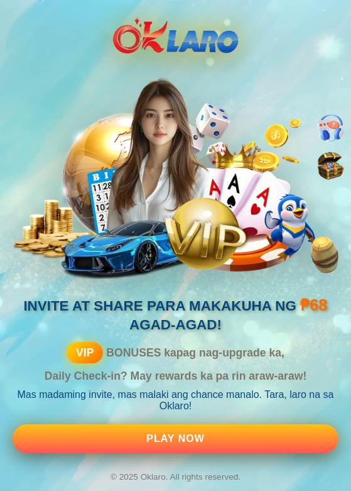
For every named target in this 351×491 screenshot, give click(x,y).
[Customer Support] (330, 128)
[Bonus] (330, 166)
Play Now (175, 438)
